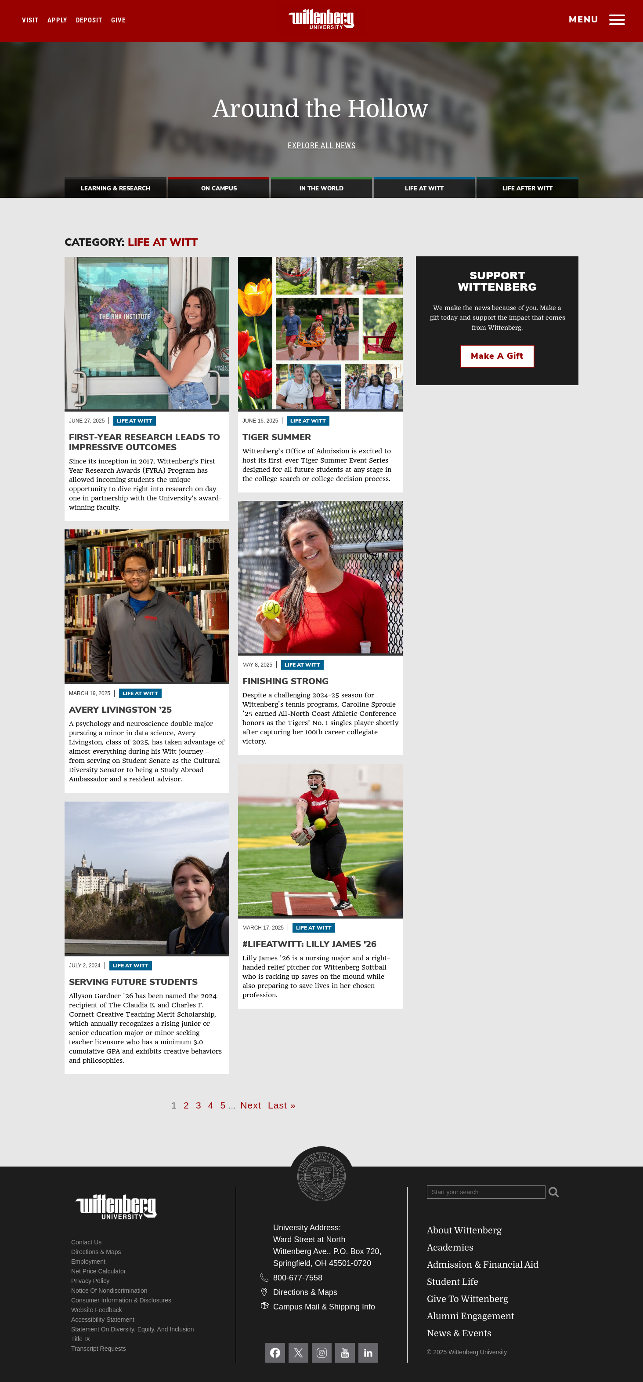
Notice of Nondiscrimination (109, 1290)
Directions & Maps (96, 1251)
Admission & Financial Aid (482, 1265)
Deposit (89, 20)
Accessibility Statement (102, 1319)
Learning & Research (115, 189)
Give (118, 20)
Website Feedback (96, 1309)
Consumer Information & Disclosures (121, 1300)
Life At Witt (424, 189)
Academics (450, 1248)
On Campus (219, 189)
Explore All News (321, 145)
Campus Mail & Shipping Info (324, 1306)
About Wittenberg (464, 1230)
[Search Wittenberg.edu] (486, 1192)
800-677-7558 (297, 1277)
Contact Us (86, 1242)
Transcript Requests (98, 1348)
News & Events (459, 1333)
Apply (57, 20)
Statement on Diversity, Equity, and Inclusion (132, 1329)
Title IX (80, 1338)
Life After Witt (527, 189)
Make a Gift (497, 356)
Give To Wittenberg (467, 1299)
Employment (88, 1261)
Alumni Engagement (470, 1316)
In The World (321, 189)
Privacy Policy (90, 1280)
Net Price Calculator (98, 1271)
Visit (30, 20)
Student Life (452, 1282)
